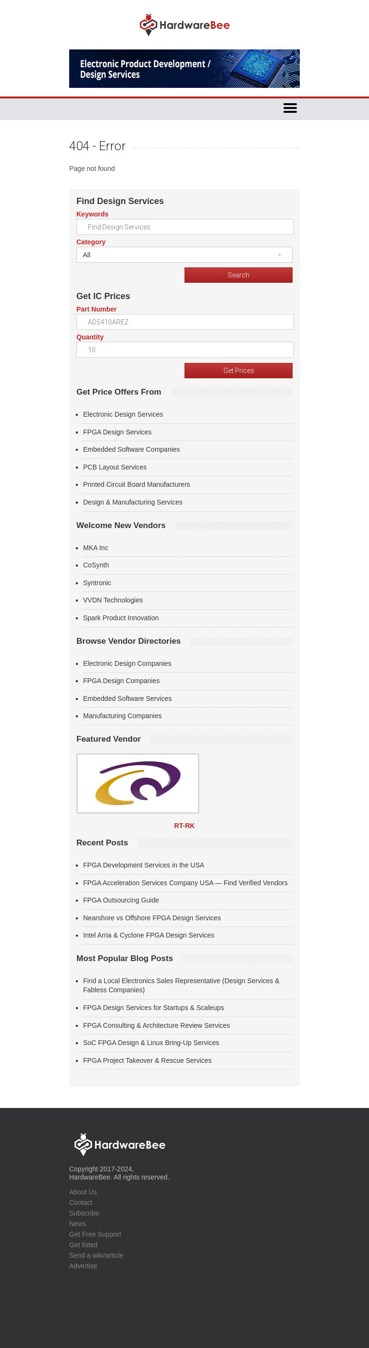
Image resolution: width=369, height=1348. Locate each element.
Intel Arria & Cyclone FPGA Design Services (148, 935)
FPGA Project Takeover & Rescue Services (147, 1060)
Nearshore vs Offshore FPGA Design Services (152, 918)
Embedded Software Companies (131, 449)
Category (91, 242)
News (77, 1224)
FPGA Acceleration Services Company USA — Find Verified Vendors (185, 883)
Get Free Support (95, 1234)
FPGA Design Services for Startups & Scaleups (153, 1007)
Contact (80, 1202)
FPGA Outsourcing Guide (121, 900)
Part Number (96, 309)
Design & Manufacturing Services (133, 502)
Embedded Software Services (127, 698)
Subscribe (84, 1213)
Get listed (83, 1245)
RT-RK (184, 826)
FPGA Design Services (117, 432)
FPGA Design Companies (121, 681)
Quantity (90, 337)
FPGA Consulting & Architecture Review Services (156, 1025)
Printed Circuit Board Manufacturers (136, 484)
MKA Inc (95, 548)
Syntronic (97, 583)
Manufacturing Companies (122, 716)
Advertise (83, 1266)
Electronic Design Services (123, 414)
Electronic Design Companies (127, 663)
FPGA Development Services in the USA (143, 865)
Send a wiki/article (96, 1255)
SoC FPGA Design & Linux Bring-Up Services (151, 1043)
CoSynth (96, 565)
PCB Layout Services (115, 467)
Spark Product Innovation (121, 618)
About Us (83, 1192)
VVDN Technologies (113, 600)
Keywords (92, 214)
